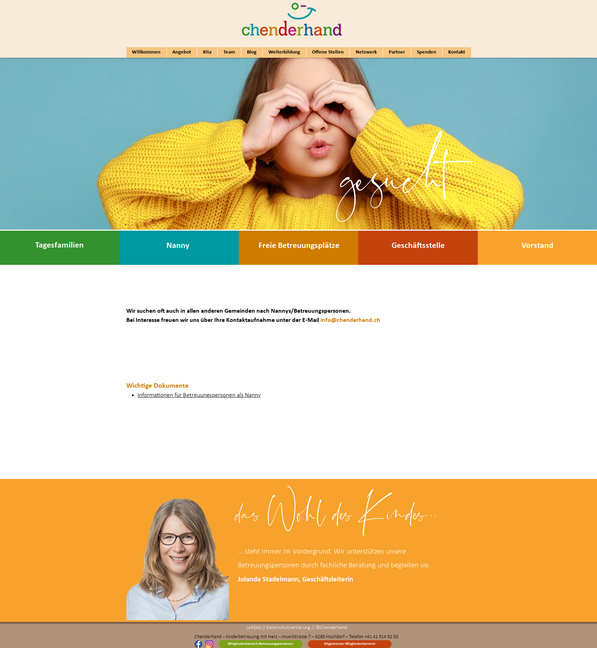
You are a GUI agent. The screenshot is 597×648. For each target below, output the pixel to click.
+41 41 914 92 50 (381, 637)
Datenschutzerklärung (288, 627)
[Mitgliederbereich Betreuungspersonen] (261, 644)
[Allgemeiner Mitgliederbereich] (350, 644)
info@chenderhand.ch (350, 320)
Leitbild (253, 627)
